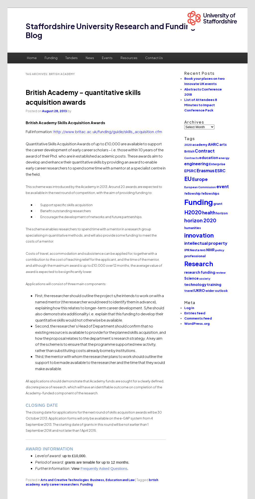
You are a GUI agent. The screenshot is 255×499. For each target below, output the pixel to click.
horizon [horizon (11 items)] (222, 213)
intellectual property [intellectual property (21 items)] (205, 243)
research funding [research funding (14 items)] (199, 272)
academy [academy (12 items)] (199, 145)
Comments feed (198, 318)
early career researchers (60, 484)
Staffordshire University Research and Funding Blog (110, 30)
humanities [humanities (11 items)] (192, 228)
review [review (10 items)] (221, 272)
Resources (129, 58)
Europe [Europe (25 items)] (200, 179)
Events (107, 58)
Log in (189, 308)
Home (32, 58)
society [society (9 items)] (204, 278)
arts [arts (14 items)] (223, 144)
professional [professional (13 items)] (195, 256)
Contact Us (154, 58)
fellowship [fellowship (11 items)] (192, 193)
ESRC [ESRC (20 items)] (220, 170)
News (90, 58)
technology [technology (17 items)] (195, 284)
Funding (51, 58)
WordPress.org (197, 324)
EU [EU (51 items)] (188, 178)
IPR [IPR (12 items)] (186, 250)
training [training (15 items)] (214, 284)
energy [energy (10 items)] (224, 158)
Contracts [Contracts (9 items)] (191, 158)
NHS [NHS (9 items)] (203, 250)
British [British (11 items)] (189, 151)
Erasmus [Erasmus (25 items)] (205, 170)
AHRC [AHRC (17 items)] (213, 144)
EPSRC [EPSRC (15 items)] (190, 170)
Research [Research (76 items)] (198, 264)
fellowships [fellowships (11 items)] (210, 193)
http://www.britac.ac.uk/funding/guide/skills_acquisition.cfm (108, 131)
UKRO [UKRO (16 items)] (199, 290)
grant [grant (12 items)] (217, 204)
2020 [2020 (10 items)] (188, 145)
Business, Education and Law (112, 480)
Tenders (71, 58)
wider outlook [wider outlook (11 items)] (216, 291)
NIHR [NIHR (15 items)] (210, 250)
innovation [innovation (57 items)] (199, 235)
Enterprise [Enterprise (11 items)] (217, 164)
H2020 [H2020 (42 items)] (193, 212)
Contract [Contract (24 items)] (205, 151)
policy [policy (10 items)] (219, 250)
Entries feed (194, 313)
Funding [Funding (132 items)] (198, 202)
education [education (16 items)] (208, 157)
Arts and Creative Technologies (65, 480)
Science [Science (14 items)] (191, 278)
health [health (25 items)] (208, 212)
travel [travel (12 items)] (188, 291)
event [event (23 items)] (222, 186)
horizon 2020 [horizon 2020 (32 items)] (200, 220)
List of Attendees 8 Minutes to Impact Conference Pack (200, 105)
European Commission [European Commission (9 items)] (200, 187)
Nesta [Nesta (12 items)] (194, 250)
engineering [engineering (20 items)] (196, 163)
